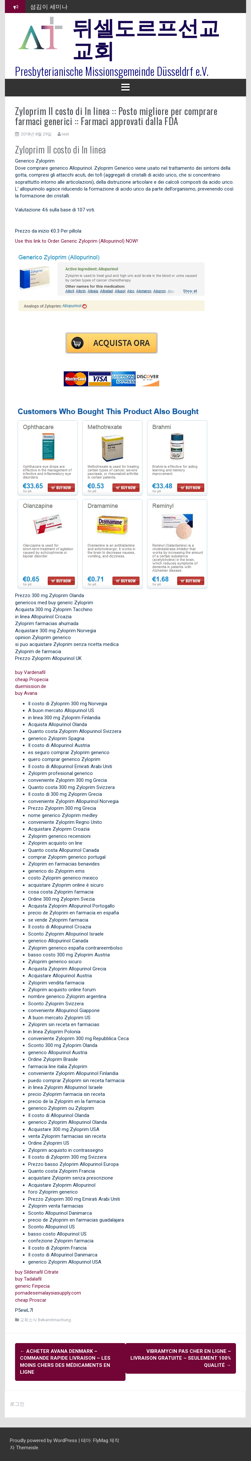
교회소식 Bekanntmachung (45, 1319)
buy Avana (26, 693)
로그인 (17, 1404)
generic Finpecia (32, 1286)
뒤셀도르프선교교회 (146, 37)
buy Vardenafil (30, 672)
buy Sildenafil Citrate (37, 1272)
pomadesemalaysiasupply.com (48, 1293)
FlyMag (100, 1440)
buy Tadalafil (28, 1279)
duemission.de (30, 686)
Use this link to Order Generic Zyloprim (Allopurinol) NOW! (76, 241)
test (65, 134)
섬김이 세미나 (49, 6)
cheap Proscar (30, 1300)
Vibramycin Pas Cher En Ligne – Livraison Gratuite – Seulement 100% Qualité (180, 1358)
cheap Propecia (31, 679)
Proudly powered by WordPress (44, 1440)
